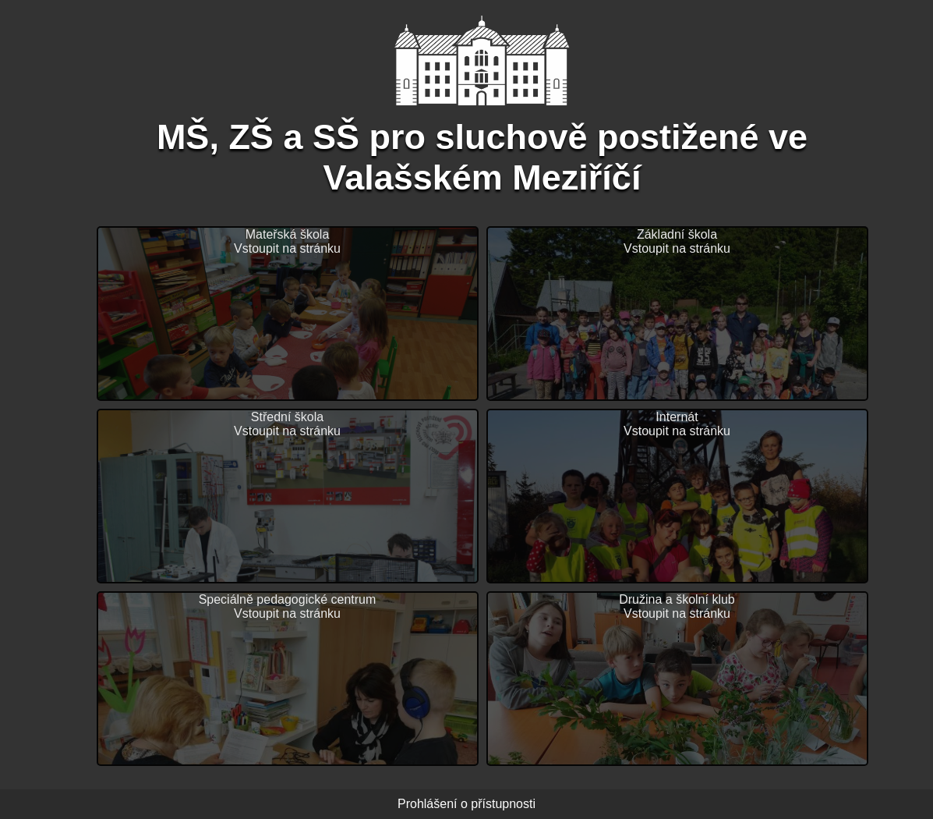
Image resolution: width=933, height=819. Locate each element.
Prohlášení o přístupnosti (466, 803)
